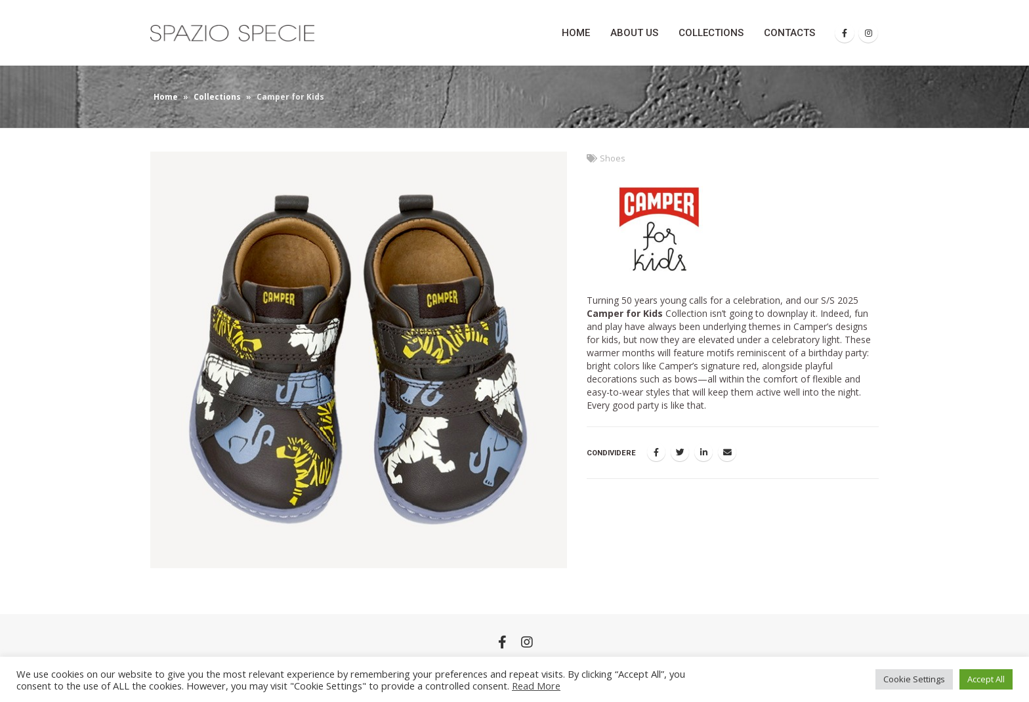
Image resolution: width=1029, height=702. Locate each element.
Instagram (527, 641)
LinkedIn (703, 452)
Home (576, 33)
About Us (634, 33)
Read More (536, 685)
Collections (711, 33)
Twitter (680, 452)
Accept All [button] (986, 679)
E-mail (727, 452)
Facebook (656, 452)
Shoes (612, 158)
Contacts (789, 33)
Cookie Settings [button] (914, 679)
